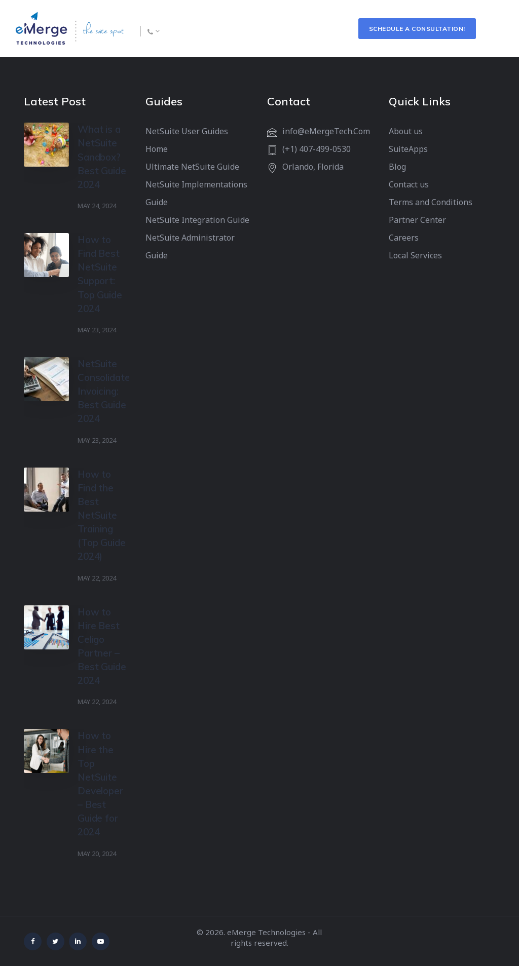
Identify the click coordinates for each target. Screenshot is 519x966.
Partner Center (417, 219)
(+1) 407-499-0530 (316, 148)
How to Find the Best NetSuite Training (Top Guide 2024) (102, 515)
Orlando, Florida (313, 166)
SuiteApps (408, 148)
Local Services (415, 255)
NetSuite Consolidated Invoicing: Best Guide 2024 (106, 391)
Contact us (409, 184)
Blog (397, 166)
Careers (404, 237)
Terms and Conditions (430, 202)
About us (406, 131)
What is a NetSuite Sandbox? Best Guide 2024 (102, 156)
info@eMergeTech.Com (326, 131)
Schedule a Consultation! (417, 28)
